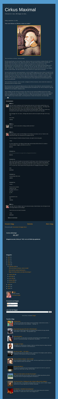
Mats (10, 132)
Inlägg (9, 303)
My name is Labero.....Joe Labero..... (22, 351)
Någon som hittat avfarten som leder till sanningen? (20, 272)
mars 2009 (11, 278)
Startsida (30, 224)
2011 (9, 261)
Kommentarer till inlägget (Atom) (19, 227)
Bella (10, 103)
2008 (9, 284)
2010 (9, 262)
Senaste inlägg (9, 224)
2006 (9, 288)
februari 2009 (12, 280)
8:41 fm (11, 146)
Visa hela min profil (16, 295)
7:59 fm (11, 127)
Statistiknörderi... (17, 321)
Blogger (34, 315)
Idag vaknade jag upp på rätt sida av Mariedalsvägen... (26, 329)
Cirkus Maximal (20, 9)
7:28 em (11, 200)
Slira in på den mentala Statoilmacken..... (18, 270)
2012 (9, 259)
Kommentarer (10, 305)
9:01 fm (11, 154)
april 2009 (11, 276)
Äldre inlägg (49, 224)
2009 (9, 264)
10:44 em (11, 170)
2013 (9, 257)
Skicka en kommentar (12, 217)
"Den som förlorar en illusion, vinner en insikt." (19, 268)
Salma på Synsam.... (18, 336)
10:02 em (11, 214)
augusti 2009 (12, 274)
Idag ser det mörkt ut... (19, 366)
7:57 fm (11, 119)
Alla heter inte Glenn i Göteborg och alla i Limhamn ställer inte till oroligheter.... (31, 381)
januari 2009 (12, 282)
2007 (9, 286)
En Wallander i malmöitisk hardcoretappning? (23, 389)
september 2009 (12, 266)
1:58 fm (11, 178)
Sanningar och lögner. (18, 343)
